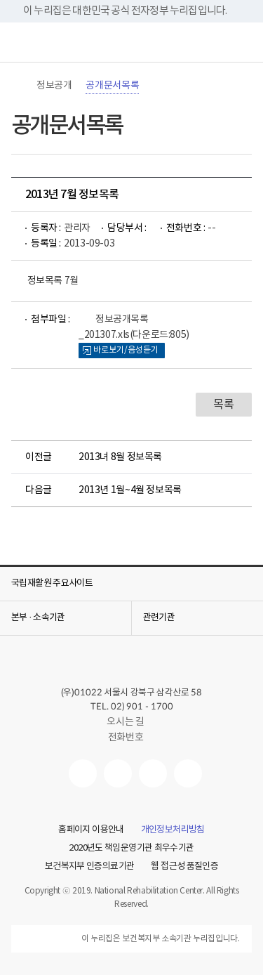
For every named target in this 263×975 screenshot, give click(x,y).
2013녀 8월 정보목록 (120, 457)
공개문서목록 (112, 85)
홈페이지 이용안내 (90, 830)
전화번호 (125, 737)
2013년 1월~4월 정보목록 (130, 490)
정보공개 (54, 85)
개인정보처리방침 (173, 830)
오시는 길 (131, 722)
